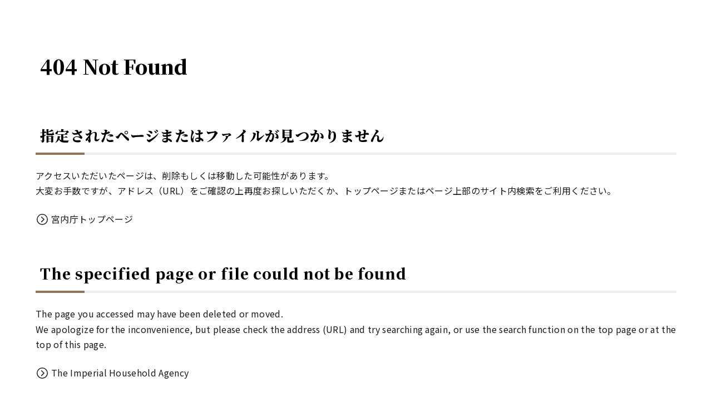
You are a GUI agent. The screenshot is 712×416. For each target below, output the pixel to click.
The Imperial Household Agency (120, 372)
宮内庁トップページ (92, 219)
